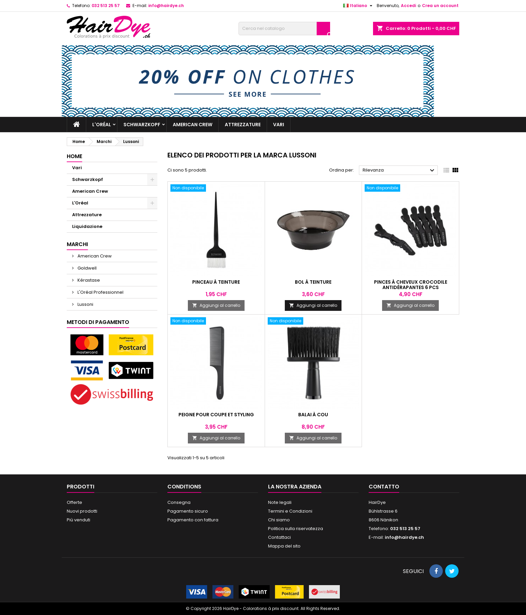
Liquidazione (87, 226)
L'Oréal (101, 124)
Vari (278, 124)
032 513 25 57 (106, 5)
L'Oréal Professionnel (99, 292)
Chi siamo (279, 520)
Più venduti (78, 520)
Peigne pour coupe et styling (216, 414)
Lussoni (84, 304)
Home (74, 156)
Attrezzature (243, 124)
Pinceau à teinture (216, 282)
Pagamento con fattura (192, 520)
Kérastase (88, 280)
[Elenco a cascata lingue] (358, 5)
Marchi (77, 244)
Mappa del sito (284, 546)
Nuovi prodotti (82, 511)
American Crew (192, 124)
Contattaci (279, 537)
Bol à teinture (313, 282)
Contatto (384, 486)
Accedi (408, 5)
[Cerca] (284, 28)
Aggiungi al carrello (216, 305)
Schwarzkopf (141, 124)
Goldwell (86, 268)
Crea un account (440, 5)
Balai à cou (313, 414)
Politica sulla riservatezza (295, 528)
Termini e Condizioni (290, 511)
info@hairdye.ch (166, 5)
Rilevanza (399, 171)
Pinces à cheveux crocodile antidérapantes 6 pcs (410, 285)
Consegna (179, 502)
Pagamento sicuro (187, 511)
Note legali (280, 502)
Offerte (74, 502)
